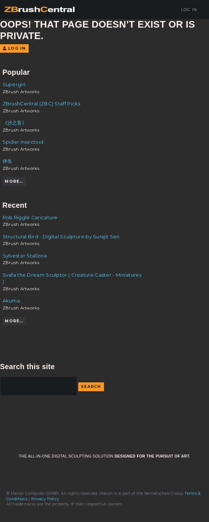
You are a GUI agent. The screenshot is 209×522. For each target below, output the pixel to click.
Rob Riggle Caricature (30, 217)
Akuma (11, 301)
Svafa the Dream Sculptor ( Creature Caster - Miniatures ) (72, 278)
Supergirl (14, 84)
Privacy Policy (45, 499)
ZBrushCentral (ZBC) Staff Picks (41, 103)
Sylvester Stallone (25, 256)
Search (91, 386)
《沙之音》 (15, 123)
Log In (186, 9)
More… (14, 181)
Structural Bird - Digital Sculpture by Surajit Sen (61, 236)
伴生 (7, 161)
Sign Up (158, 9)
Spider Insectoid (23, 142)
